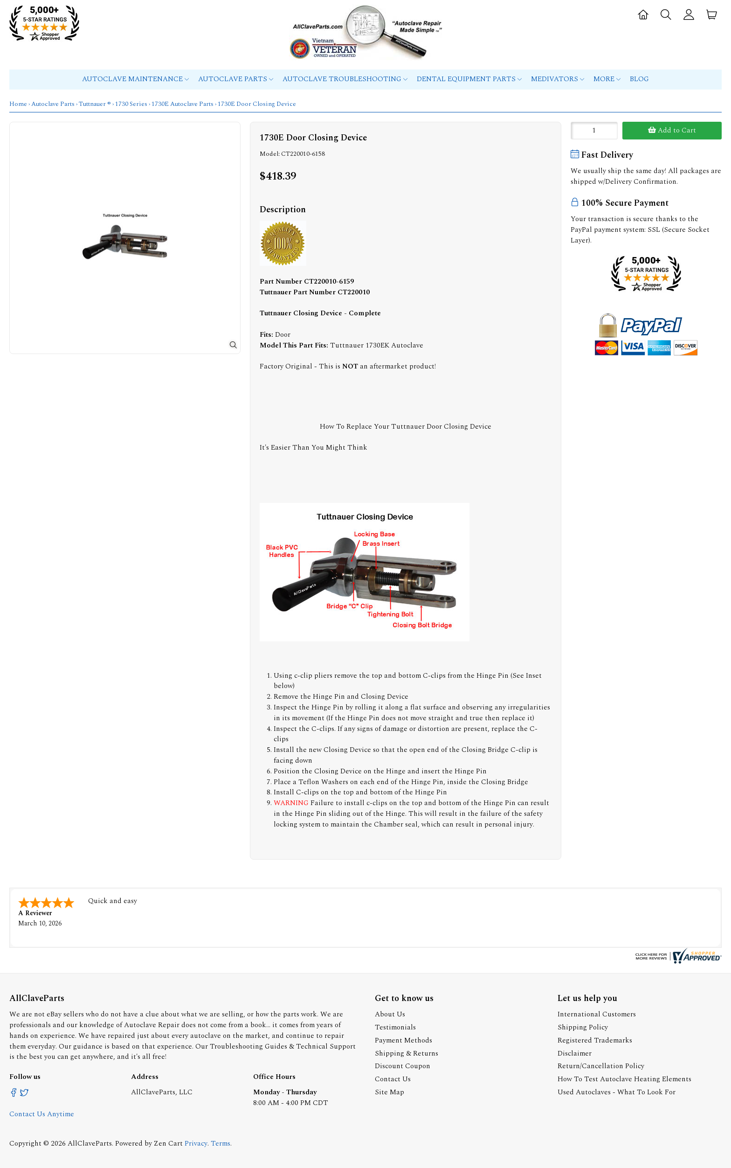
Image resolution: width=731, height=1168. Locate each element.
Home (18, 104)
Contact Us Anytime (41, 1114)
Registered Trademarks (595, 1040)
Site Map (389, 1092)
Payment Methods (403, 1040)
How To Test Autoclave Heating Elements (624, 1079)
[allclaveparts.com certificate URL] (677, 961)
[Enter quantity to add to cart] (594, 130)
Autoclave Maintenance (135, 79)
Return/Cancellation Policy (601, 1066)
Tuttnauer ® (95, 104)
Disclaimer (575, 1053)
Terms (220, 1143)
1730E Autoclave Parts (183, 104)
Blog (639, 79)
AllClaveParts (90, 1143)
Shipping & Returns (406, 1053)
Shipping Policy (583, 1027)
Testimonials (395, 1027)
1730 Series (131, 104)
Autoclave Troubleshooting (345, 79)
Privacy (196, 1143)
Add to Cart (672, 130)
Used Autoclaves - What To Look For (617, 1092)
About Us (390, 1014)
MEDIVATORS (557, 79)
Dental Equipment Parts (469, 79)
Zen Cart (168, 1143)
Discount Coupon (402, 1066)
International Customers (597, 1014)
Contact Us (393, 1079)
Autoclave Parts (235, 79)
